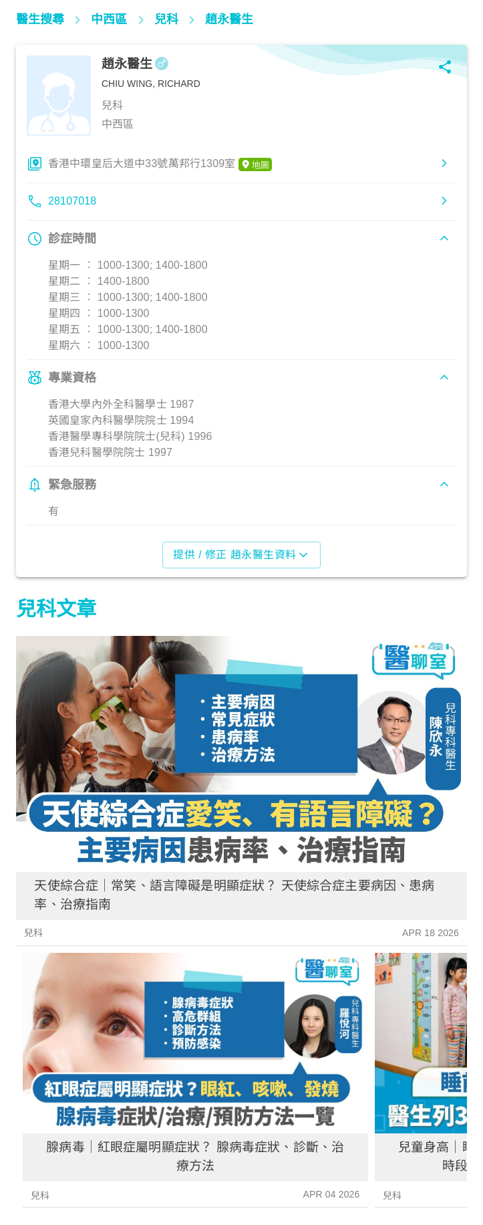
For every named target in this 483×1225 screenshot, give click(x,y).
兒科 (33, 932)
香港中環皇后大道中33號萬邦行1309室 (160, 164)
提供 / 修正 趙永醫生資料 (241, 555)
